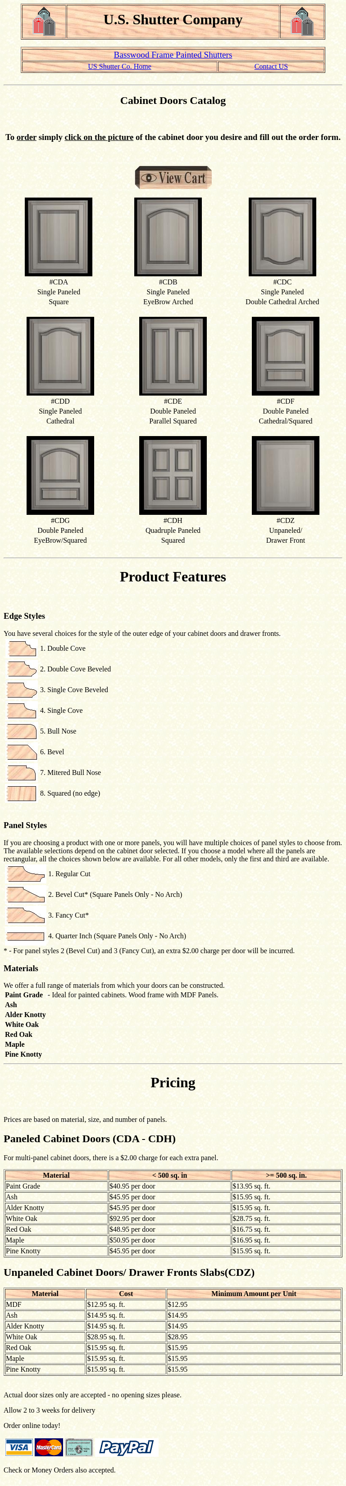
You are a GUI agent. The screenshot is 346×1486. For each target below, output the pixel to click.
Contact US (271, 66)
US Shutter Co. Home (119, 66)
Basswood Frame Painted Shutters (173, 54)
